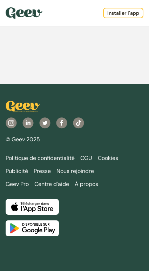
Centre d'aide (51, 184)
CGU (86, 158)
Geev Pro (17, 184)
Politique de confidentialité (40, 158)
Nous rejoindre (75, 171)
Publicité (17, 171)
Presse (42, 171)
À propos (86, 184)
